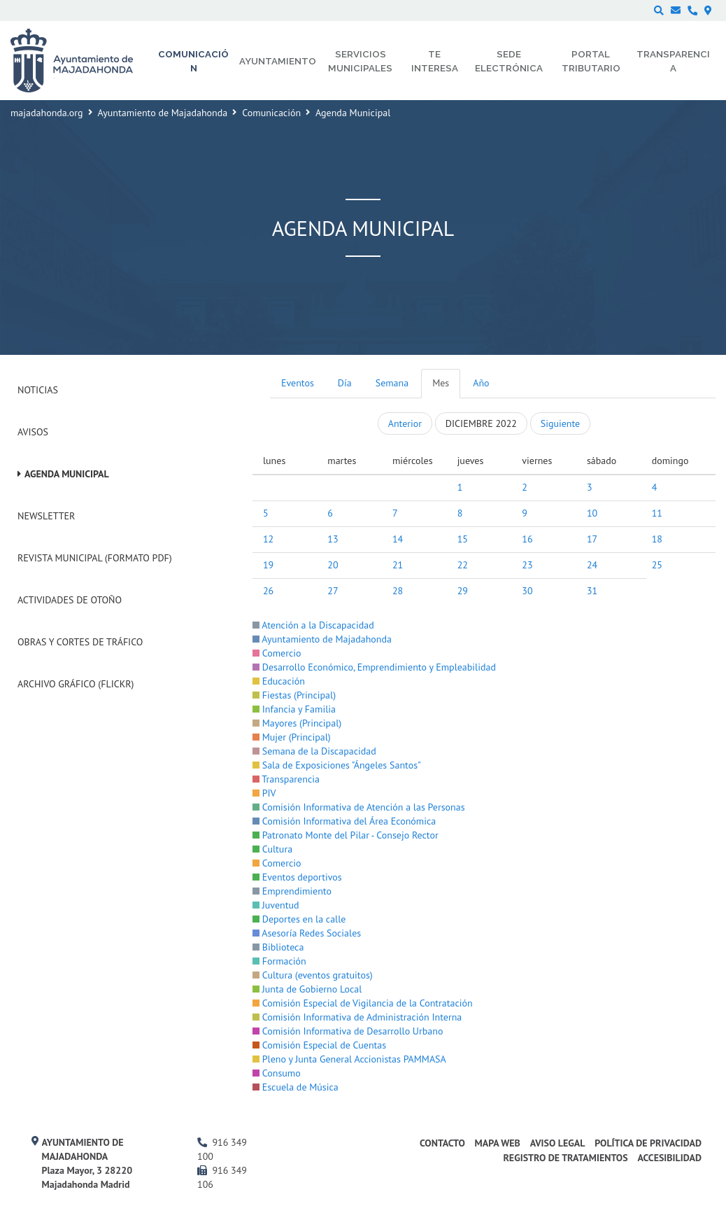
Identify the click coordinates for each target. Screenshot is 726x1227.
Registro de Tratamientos (565, 1157)
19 (268, 565)
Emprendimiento (292, 891)
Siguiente (560, 423)
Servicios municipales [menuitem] (360, 60)
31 (592, 590)
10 (592, 513)
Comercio (276, 653)
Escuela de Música (295, 1087)
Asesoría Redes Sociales (306, 933)
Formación (279, 961)
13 (332, 539)
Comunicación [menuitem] (193, 60)
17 (592, 539)
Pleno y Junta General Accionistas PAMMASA (349, 1059)
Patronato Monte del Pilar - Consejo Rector (345, 835)
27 (332, 590)
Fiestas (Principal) (294, 695)
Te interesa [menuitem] (434, 60)
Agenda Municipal (66, 474)
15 (462, 539)
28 (397, 590)
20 (332, 565)
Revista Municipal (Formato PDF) (94, 558)
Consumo (276, 1073)
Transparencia (286, 779)
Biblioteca (278, 947)
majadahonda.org (46, 112)
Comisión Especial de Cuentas (319, 1045)
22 (462, 565)
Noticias (37, 390)
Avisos (32, 432)
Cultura (272, 849)
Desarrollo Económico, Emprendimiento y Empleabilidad (374, 667)
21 (397, 565)
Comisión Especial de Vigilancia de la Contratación (362, 1003)
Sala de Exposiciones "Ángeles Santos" (336, 765)
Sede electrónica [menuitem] (509, 60)
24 (592, 565)
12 (268, 539)
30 (527, 590)
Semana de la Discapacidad (314, 751)
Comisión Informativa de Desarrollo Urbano (347, 1031)
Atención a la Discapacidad (313, 625)
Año (481, 383)
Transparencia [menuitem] (673, 60)
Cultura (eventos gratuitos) (312, 975)
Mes (440, 383)
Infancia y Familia (294, 709)
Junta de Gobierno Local (307, 989)
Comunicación (271, 112)
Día (345, 383)
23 (527, 565)
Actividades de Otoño (69, 600)
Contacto (442, 1143)
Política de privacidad (648, 1143)
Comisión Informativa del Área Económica (344, 821)
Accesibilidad (669, 1157)
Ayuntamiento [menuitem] (277, 60)
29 (462, 590)
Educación (278, 681)
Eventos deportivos (297, 877)
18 (657, 539)
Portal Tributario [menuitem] (591, 60)
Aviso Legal (557, 1143)
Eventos (297, 383)
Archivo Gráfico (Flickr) (75, 684)
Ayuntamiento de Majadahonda (163, 112)
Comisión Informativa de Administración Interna (357, 1017)
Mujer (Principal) (291, 737)
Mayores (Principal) (296, 723)
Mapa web (497, 1143)
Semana (392, 383)
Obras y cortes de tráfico (80, 642)
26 (268, 590)
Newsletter (46, 516)
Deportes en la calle (299, 919)
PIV (264, 793)
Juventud (275, 905)
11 (657, 513)
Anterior (405, 423)
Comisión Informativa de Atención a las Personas (358, 807)
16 (527, 539)
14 (397, 539)
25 (657, 565)
